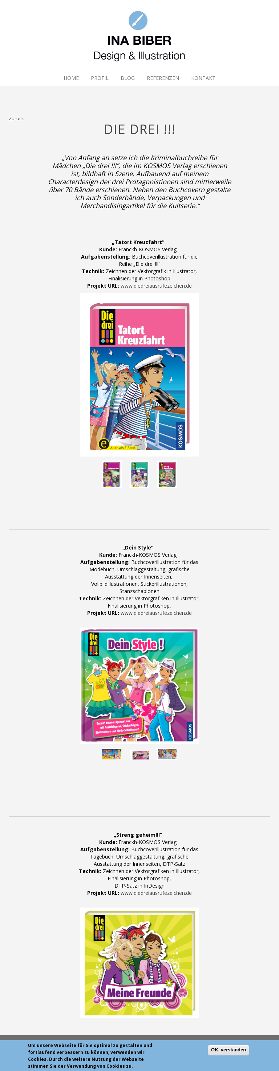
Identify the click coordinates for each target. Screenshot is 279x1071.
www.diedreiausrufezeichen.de (156, 285)
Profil (100, 77)
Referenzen (163, 77)
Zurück (16, 118)
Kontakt (203, 77)
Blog (128, 77)
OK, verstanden (228, 1052)
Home (71, 77)
